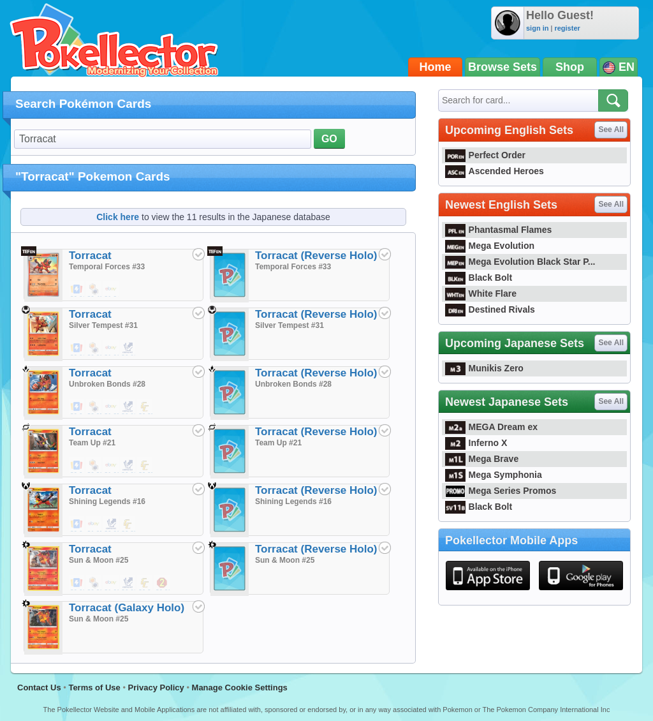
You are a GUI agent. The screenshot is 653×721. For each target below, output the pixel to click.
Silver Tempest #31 (103, 325)
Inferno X (476, 443)
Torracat (90, 255)
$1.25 (112, 407)
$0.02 (128, 348)
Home (435, 67)
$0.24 (145, 583)
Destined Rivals (490, 309)
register (567, 28)
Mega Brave (481, 459)
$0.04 (77, 407)
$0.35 (145, 407)
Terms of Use (94, 687)
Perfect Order (485, 155)
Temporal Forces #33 (107, 266)
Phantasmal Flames (498, 230)
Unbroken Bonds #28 (107, 384)
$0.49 (94, 290)
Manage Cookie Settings (240, 687)
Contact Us (39, 687)
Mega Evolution (489, 246)
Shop (569, 67)
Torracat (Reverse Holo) (316, 255)
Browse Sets (502, 67)
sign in (537, 28)
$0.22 (163, 583)
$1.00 (112, 348)
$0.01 (77, 290)
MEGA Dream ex (491, 427)
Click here (117, 217)
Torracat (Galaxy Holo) (126, 608)
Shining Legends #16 (107, 501)
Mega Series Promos (500, 491)
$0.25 (94, 407)
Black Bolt (478, 277)
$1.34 (112, 290)
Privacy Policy (156, 687)
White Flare (481, 293)
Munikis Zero (484, 368)
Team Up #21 (92, 442)
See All (611, 129)
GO (329, 138)
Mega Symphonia (493, 475)
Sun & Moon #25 (98, 560)
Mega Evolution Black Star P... (520, 261)
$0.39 (94, 348)
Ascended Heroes (494, 171)
